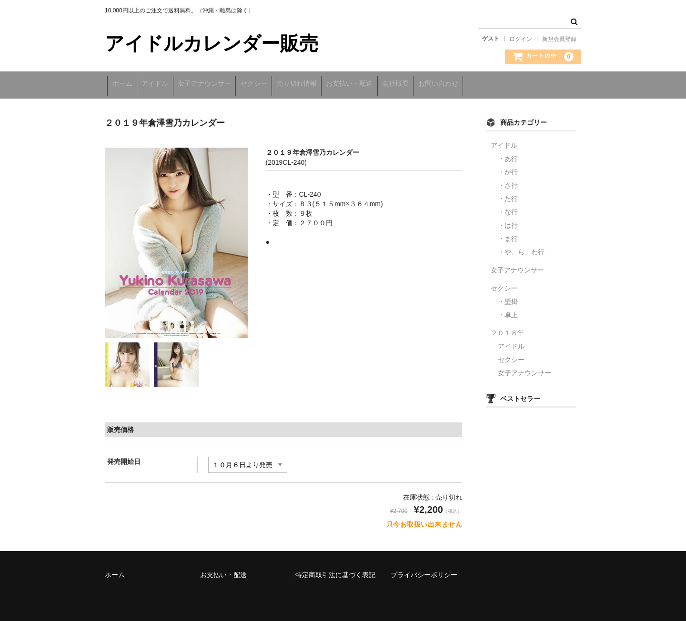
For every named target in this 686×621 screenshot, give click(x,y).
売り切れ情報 (340, 84)
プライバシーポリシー (424, 570)
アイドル (167, 84)
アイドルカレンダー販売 (211, 43)
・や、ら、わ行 (521, 247)
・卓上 (508, 310)
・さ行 (508, 181)
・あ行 (508, 154)
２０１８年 (507, 328)
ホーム (125, 84)
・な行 (508, 207)
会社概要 (458, 84)
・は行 (508, 221)
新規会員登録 (559, 39)
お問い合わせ (512, 84)
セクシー (286, 84)
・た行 (508, 194)
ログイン (520, 39)
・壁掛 (508, 297)
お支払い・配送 (402, 84)
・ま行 (508, 234)
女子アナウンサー (227, 84)
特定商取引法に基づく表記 (335, 570)
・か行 (508, 167)
